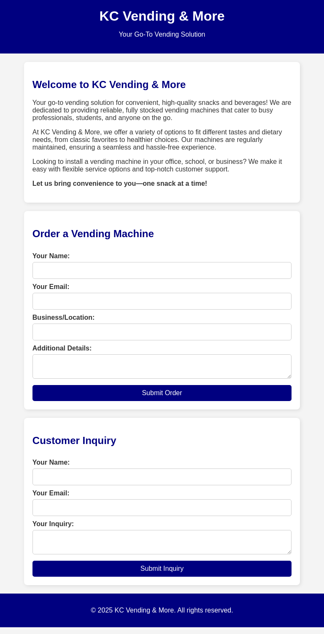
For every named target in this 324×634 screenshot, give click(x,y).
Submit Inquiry (162, 575)
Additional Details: (62, 348)
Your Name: (51, 255)
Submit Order (162, 396)
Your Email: (51, 286)
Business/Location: (63, 317)
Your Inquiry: (53, 527)
